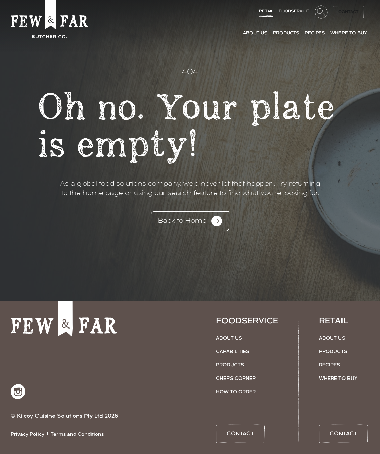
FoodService (294, 11)
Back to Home (190, 221)
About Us (229, 338)
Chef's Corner (236, 378)
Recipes (329, 365)
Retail (266, 11)
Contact (348, 12)
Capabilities (232, 351)
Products (230, 365)
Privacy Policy (27, 434)
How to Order (236, 392)
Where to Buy (338, 378)
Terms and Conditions (77, 434)
